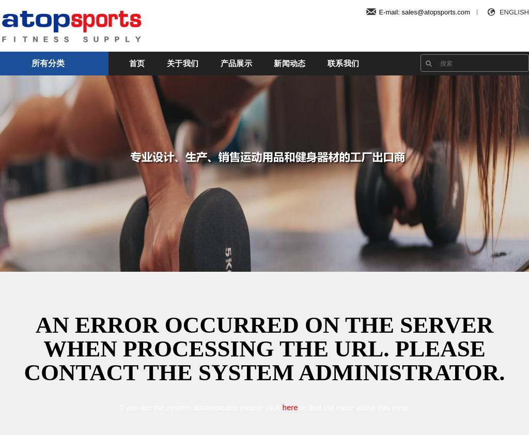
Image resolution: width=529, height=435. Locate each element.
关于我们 (182, 63)
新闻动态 (289, 63)
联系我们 (343, 63)
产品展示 (236, 63)
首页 (137, 63)
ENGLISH (507, 12)
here (290, 407)
